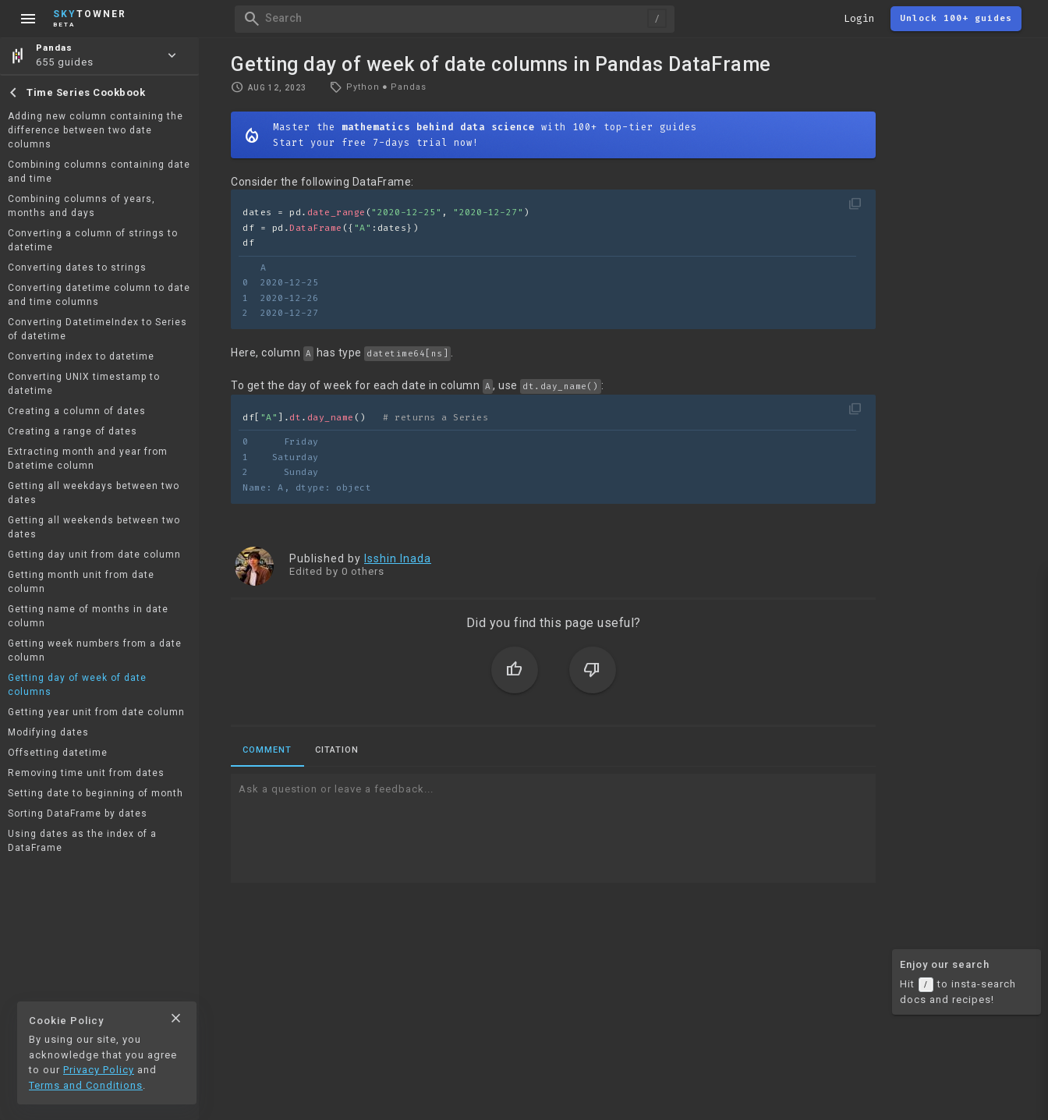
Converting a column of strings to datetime (93, 240)
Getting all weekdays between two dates (93, 492)
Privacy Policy (98, 1070)
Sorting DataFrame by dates (77, 813)
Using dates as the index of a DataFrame (82, 840)
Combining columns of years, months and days (81, 205)
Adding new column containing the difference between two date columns (95, 130)
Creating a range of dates (72, 431)
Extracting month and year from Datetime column (88, 458)
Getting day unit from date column (94, 554)
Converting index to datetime (81, 356)
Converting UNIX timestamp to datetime (84, 383)
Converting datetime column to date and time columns (99, 294)
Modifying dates (48, 732)
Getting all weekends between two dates (94, 527)
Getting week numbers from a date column (95, 650)
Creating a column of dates (77, 411)
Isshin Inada (397, 558)
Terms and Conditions (86, 1085)
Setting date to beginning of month (95, 793)
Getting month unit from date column (81, 581)
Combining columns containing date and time (99, 171)
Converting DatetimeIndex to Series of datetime (97, 329)
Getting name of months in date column (88, 616)
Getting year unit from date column (96, 712)
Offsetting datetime (58, 752)
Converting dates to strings (77, 267)
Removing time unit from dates (86, 772)
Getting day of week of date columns (77, 684)
